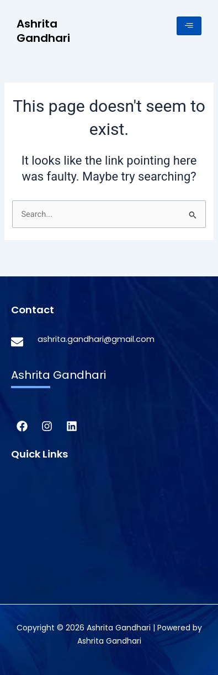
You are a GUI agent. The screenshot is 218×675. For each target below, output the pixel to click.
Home (23, 476)
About (24, 493)
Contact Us (35, 583)
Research (30, 530)
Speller (25, 547)
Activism (29, 512)
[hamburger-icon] (189, 26)
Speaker (28, 565)
